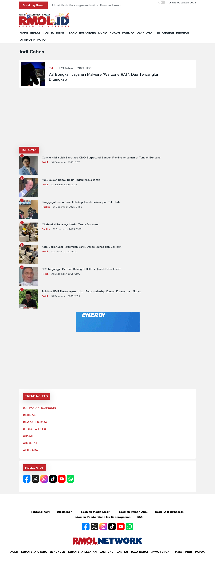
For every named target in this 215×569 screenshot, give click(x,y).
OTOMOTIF (27, 40)
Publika (46, 207)
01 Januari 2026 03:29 (64, 184)
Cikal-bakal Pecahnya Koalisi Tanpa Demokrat (71, 225)
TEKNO (72, 33)
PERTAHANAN (164, 33)
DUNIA (102, 33)
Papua (200, 552)
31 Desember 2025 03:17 (67, 229)
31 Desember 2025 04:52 (67, 207)
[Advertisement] (107, 118)
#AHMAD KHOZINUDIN (39, 408)
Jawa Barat (139, 552)
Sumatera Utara (34, 552)
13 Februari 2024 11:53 (76, 68)
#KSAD (28, 436)
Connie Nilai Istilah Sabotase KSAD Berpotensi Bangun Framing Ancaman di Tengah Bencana (101, 158)
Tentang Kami (40, 512)
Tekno (53, 68)
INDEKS (35, 33)
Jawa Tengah (161, 552)
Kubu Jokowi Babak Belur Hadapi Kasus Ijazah (71, 180)
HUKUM (114, 33)
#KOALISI (30, 443)
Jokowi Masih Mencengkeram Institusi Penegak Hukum (86, 5)
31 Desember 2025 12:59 (65, 296)
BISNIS (60, 33)
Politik (45, 162)
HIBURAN (182, 33)
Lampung (106, 552)
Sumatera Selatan (82, 552)
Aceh (14, 552)
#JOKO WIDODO (35, 429)
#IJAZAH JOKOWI (35, 422)
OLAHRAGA (144, 33)
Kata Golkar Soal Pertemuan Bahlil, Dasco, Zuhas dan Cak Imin (81, 247)
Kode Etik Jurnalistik (169, 512)
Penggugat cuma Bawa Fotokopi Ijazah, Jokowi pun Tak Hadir (81, 202)
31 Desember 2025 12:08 (65, 274)
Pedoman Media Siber (94, 512)
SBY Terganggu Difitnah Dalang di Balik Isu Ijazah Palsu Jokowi (81, 269)
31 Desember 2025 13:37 (65, 162)
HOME (24, 33)
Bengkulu (57, 552)
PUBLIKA (128, 33)
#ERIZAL (29, 415)
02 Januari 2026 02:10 (64, 251)
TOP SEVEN (29, 150)
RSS (140, 517)
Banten (122, 552)
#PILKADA (30, 450)
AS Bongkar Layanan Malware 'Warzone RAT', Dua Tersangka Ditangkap (103, 77)
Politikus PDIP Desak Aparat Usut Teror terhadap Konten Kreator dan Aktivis (91, 291)
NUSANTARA (87, 33)
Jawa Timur (183, 552)
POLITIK (48, 33)
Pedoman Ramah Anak (132, 512)
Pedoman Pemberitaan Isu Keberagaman (101, 517)
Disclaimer (64, 512)
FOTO (41, 40)
